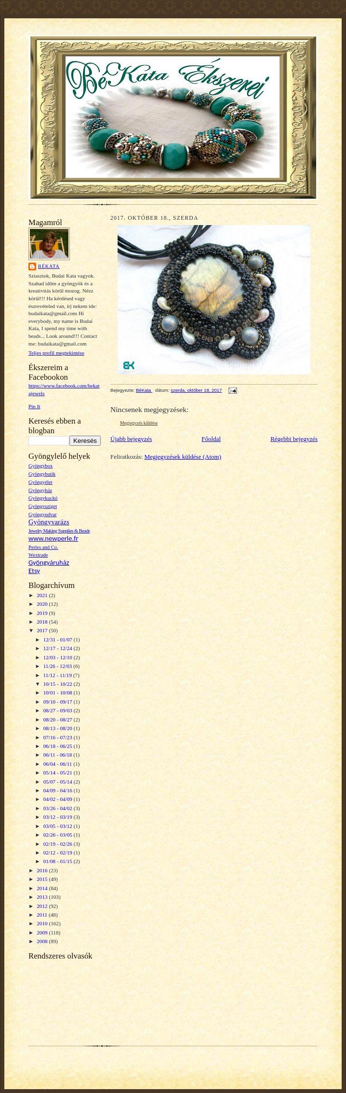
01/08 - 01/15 (58, 861)
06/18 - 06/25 (58, 746)
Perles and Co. (43, 547)
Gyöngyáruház (48, 562)
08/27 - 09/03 (58, 710)
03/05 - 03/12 (58, 826)
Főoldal (211, 438)
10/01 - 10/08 (58, 692)
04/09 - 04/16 (58, 790)
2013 (43, 897)
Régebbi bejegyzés (294, 438)
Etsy (34, 570)
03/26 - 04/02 (58, 808)
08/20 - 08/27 (58, 719)
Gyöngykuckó (42, 498)
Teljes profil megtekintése (56, 353)
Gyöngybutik (41, 474)
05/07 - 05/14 (58, 782)
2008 (43, 941)
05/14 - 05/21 (58, 772)
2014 (43, 888)
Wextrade (38, 555)
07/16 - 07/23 (58, 737)
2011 (43, 915)
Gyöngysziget (42, 506)
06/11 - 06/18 (58, 755)
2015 (43, 879)
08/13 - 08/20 (58, 728)
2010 (43, 923)
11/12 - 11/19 (58, 675)
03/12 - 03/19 (58, 817)
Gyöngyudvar (42, 514)
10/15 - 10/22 (58, 684)
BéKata (49, 266)
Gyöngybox (40, 465)
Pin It (34, 406)
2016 (43, 870)
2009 (43, 932)
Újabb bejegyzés (131, 438)
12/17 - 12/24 (58, 648)
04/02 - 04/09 (58, 799)
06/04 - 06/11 (58, 764)
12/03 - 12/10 (58, 657)
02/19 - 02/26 (58, 844)
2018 (43, 622)
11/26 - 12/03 (58, 666)
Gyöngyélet (40, 482)
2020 (43, 604)
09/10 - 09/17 (58, 702)
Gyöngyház (40, 490)
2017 (43, 630)
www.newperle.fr (53, 538)
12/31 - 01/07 (58, 639)
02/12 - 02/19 (58, 852)
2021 (43, 595)
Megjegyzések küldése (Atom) (182, 456)
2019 (43, 613)
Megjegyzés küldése (139, 423)
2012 (43, 906)
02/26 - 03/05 (58, 835)
